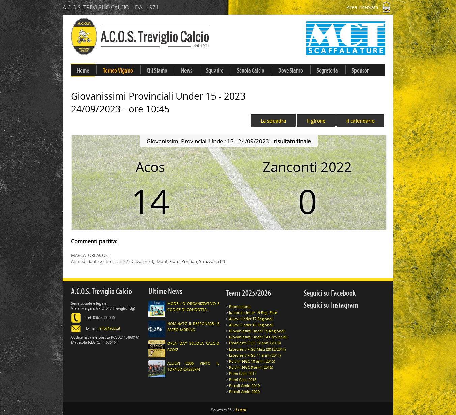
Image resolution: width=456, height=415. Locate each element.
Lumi (240, 410)
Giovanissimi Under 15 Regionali (257, 330)
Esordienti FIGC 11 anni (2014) (255, 355)
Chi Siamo (157, 70)
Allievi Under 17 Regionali (251, 318)
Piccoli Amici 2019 (244, 385)
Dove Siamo (290, 70)
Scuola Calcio (250, 70)
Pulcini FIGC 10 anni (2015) (252, 361)
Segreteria (327, 70)
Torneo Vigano (118, 70)
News (186, 70)
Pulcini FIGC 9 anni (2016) (251, 367)
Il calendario (360, 121)
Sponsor (360, 70)
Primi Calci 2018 (242, 379)
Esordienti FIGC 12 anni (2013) (255, 342)
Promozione (239, 306)
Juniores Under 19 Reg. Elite (253, 312)
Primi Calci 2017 (242, 373)
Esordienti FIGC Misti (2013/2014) (257, 349)
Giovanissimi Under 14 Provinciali (258, 336)
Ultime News (165, 291)
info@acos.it (109, 328)
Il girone (316, 121)
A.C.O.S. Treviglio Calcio (101, 291)
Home (83, 70)
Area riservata (370, 7)
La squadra (273, 121)
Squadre (214, 70)
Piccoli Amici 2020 (244, 391)
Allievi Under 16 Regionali (251, 324)
